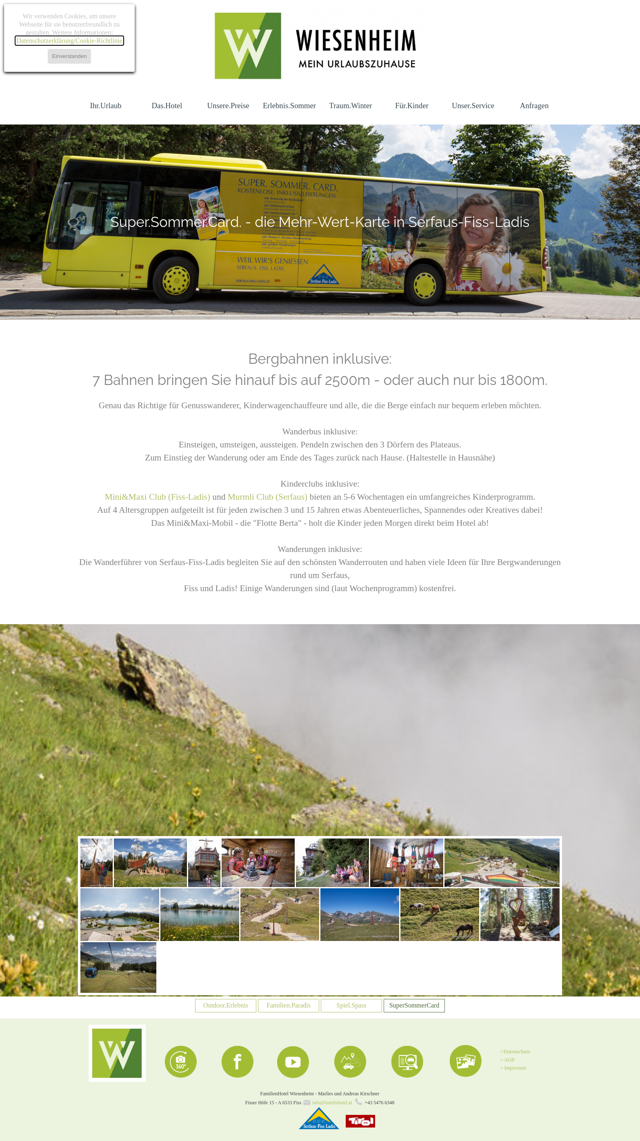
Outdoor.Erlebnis (225, 1005)
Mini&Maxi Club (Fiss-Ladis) (159, 497)
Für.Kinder (411, 105)
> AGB (507, 1060)
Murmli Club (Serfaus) (267, 497)
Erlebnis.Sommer (289, 105)
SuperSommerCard (414, 1005)
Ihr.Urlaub (105, 105)
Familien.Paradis (289, 1005)
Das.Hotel (166, 105)
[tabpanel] (320, 222)
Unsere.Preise (228, 105)
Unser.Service (473, 105)
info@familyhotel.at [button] (332, 1102)
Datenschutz (517, 1051)
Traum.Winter (350, 105)
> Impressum (513, 1068)
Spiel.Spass (351, 1005)
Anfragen (534, 105)
